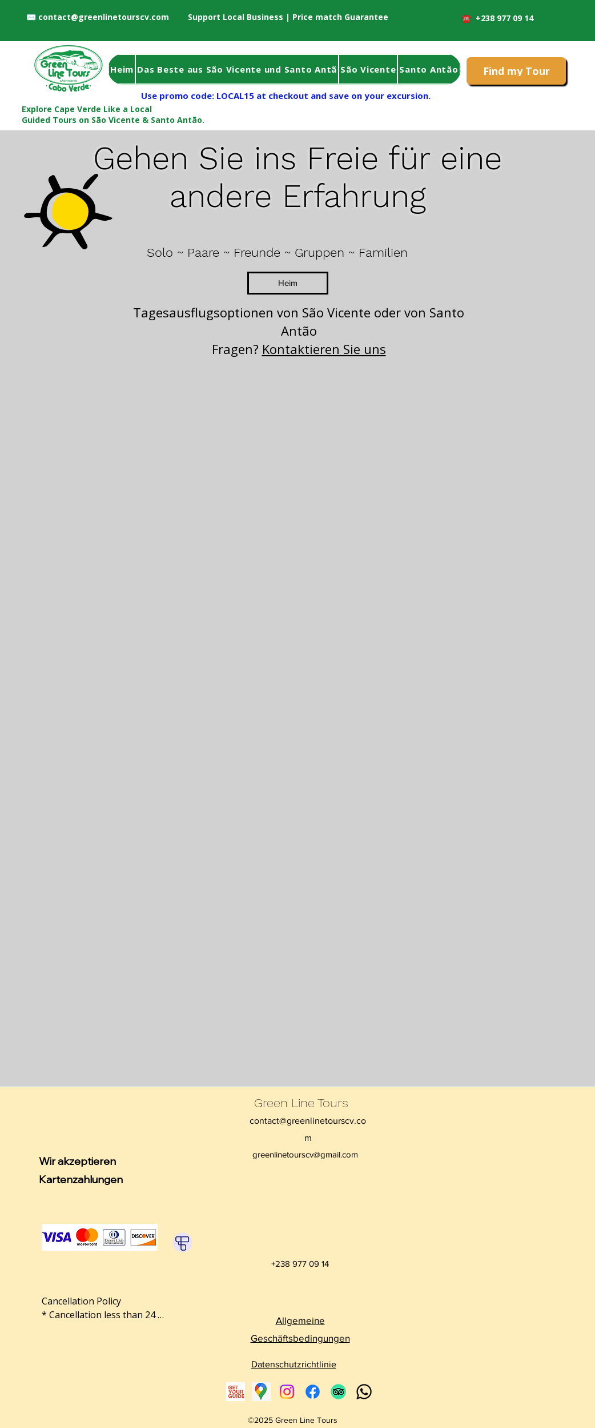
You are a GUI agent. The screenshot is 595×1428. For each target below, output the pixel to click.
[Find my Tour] (516, 71)
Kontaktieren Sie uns (324, 348)
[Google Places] (261, 1391)
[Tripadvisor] (338, 1391)
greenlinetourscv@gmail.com (305, 1154)
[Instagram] (287, 1391)
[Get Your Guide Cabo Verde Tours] (235, 1391)
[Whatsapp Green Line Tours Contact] (364, 1391)
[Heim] (287, 283)
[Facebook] (312, 1391)
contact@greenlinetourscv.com (103, 16)
